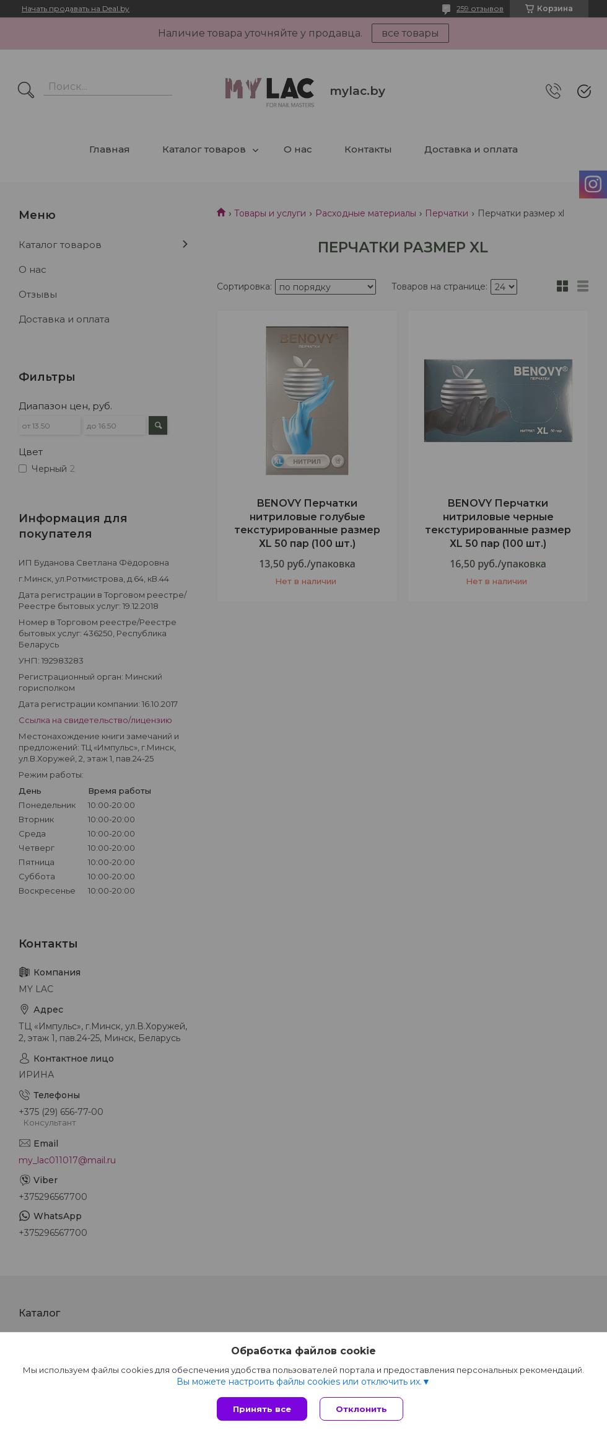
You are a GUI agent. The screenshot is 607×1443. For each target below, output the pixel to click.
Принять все (262, 1409)
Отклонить (361, 1409)
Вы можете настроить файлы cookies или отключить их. (299, 1381)
